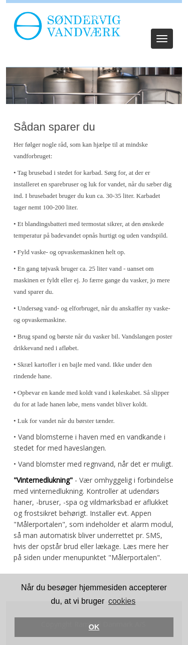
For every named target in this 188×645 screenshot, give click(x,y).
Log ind (94, 16)
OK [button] (94, 627)
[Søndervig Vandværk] (64, 25)
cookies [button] (121, 601)
